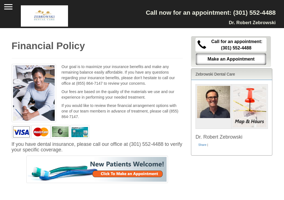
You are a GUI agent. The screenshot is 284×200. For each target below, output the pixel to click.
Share (202, 144)
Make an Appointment (231, 58)
